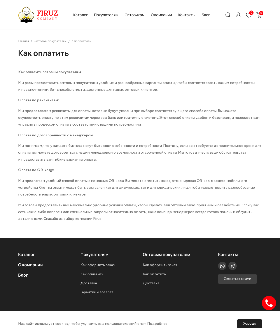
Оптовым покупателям (166, 254)
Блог (206, 14)
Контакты (186, 14)
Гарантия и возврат (96, 292)
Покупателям (106, 14)
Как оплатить (91, 274)
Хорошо (249, 323)
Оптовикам (135, 14)
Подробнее (157, 324)
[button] (238, 14)
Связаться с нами (237, 279)
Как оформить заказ (97, 265)
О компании (161, 14)
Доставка (88, 283)
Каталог (80, 14)
